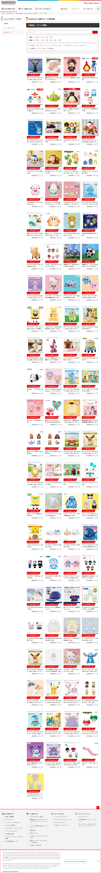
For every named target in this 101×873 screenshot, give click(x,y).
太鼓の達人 (33, 830)
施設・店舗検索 (10, 816)
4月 (43, 37)
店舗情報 (6, 23)
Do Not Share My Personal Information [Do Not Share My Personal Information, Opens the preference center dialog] (75, 861)
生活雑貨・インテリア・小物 (37, 48)
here (7, 857)
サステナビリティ (75, 9)
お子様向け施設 (10, 834)
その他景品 (50, 48)
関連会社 (65, 9)
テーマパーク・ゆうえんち (12, 822)
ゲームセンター (10, 819)
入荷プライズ (7, 32)
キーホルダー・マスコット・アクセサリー (75, 45)
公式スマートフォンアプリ (61, 825)
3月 (47, 37)
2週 (55, 40)
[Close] (98, 861)
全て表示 (37, 37)
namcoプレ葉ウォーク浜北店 (12, 19)
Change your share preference (10, 871)
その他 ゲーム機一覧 (35, 845)
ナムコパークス (83, 816)
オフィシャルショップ (11, 831)
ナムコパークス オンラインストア (63, 819)
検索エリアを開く (98, 8)
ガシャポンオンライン (60, 822)
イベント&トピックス (9, 28)
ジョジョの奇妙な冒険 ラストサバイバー (38, 826)
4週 (47, 40)
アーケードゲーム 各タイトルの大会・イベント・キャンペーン (87, 825)
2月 (51, 37)
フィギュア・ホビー (57, 45)
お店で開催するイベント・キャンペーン (87, 820)
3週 (51, 40)
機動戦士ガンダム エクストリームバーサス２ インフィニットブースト (38, 821)
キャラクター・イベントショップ (14, 828)
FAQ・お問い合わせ (88, 9)
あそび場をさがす (9, 9)
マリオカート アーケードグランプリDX (38, 837)
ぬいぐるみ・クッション (43, 45)
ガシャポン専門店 (10, 825)
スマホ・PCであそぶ (44, 9)
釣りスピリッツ (34, 833)
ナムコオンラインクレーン (61, 816)
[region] (50, 861)
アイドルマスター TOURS (36, 816)
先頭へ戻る (97, 807)
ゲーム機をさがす (26, 9)
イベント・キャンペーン (84, 814)
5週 (43, 40)
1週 (59, 40)
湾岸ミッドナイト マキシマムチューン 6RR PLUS (38, 841)
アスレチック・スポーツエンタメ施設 (14, 837)
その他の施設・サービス (12, 841)
